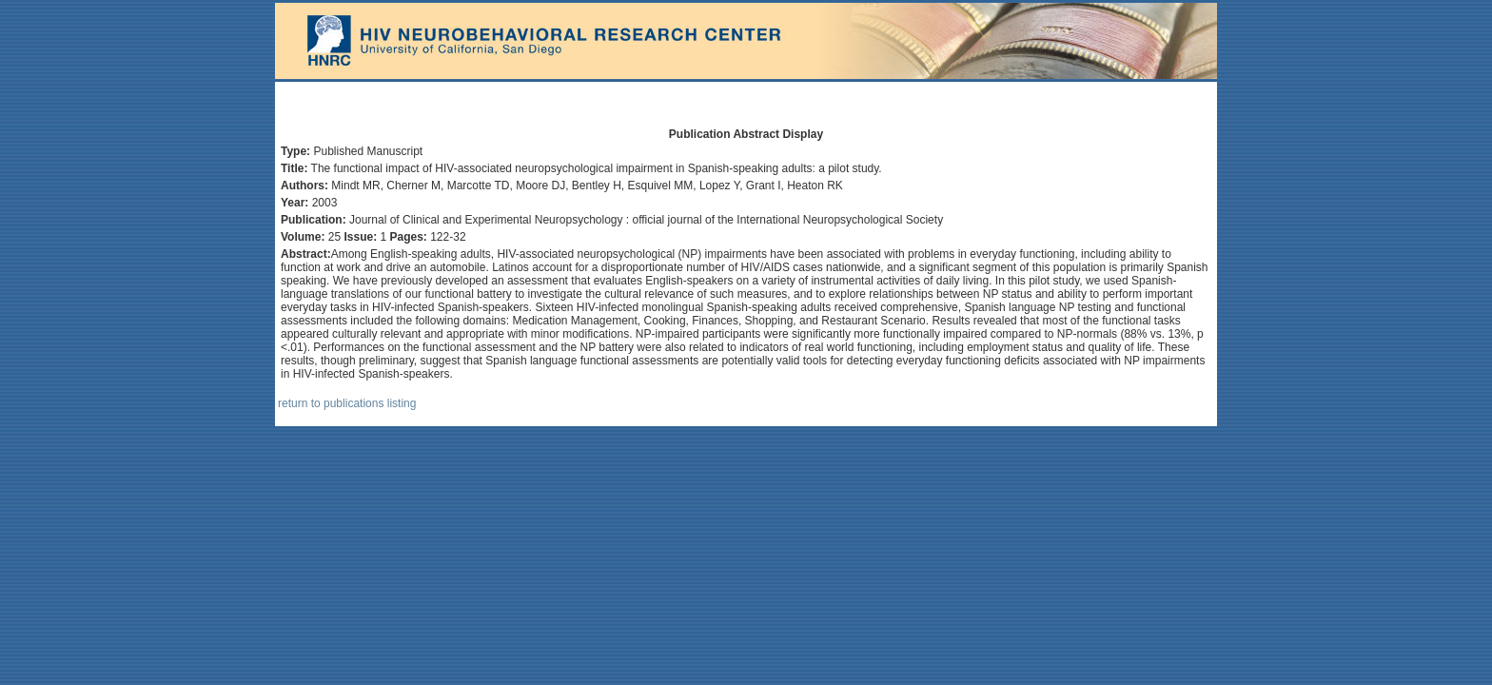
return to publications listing (347, 403)
